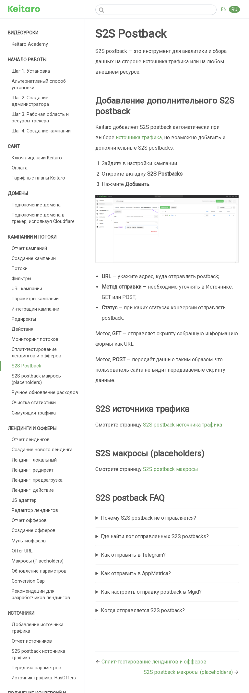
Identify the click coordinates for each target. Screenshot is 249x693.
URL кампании (27, 288)
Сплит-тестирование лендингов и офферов (36, 352)
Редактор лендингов (35, 510)
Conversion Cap (28, 581)
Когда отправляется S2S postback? (143, 610)
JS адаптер (24, 500)
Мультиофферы (29, 540)
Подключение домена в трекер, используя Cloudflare (43, 218)
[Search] (156, 10)
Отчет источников (32, 641)
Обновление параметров (39, 571)
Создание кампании (34, 258)
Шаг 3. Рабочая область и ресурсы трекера (40, 117)
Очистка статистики (34, 402)
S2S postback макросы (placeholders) (37, 379)
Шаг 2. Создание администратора (30, 101)
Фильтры (21, 278)
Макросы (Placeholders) (38, 560)
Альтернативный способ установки (39, 84)
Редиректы (24, 319)
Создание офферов (33, 530)
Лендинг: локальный (34, 460)
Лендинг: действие (33, 490)
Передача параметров (36, 667)
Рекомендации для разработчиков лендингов (41, 594)
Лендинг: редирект (32, 470)
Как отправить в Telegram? (133, 555)
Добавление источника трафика (38, 628)
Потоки (20, 268)
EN (224, 9)
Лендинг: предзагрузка (37, 480)
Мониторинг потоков (35, 339)
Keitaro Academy (30, 44)
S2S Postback (26, 365)
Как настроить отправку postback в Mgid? (151, 592)
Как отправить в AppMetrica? (136, 573)
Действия (22, 329)
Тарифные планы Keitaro (38, 177)
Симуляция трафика (34, 412)
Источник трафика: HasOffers (44, 677)
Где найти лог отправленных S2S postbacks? (155, 536)
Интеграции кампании (35, 309)
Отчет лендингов (31, 439)
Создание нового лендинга (42, 449)
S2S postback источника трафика (38, 654)
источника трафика (139, 137)
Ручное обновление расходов (45, 392)
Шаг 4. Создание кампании (41, 130)
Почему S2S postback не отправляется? (148, 518)
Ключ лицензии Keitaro (37, 157)
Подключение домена (36, 204)
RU (234, 9)
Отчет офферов (29, 520)
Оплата (20, 167)
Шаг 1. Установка (31, 71)
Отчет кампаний (29, 248)
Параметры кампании (35, 298)
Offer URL (22, 550)
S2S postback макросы (170, 469)
